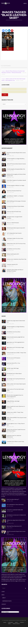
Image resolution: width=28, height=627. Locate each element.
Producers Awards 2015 (12, 264)
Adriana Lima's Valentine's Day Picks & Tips (16, 259)
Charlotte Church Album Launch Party (15, 441)
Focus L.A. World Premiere (13, 222)
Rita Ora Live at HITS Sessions (13, 358)
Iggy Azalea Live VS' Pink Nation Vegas (15, 347)
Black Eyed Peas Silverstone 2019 (14, 526)
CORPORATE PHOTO (6, 601)
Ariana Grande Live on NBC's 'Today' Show (16, 352)
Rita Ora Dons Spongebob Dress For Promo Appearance (15, 395)
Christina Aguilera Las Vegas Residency (15, 158)
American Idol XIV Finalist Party (14, 211)
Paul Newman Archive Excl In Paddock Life (16, 515)
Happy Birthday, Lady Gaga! (13, 401)
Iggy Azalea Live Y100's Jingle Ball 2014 (15, 342)
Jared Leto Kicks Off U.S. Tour (13, 363)
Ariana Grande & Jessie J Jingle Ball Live (15, 337)
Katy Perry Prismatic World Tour (14, 190)
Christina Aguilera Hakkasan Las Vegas (15, 185)
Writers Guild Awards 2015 (13, 254)
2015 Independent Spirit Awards (14, 233)
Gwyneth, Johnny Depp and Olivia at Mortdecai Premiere (15, 270)
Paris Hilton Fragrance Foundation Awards (16, 180)
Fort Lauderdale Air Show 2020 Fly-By (15, 504)
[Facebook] (3, 30)
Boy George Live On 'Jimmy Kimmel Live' (16, 378)
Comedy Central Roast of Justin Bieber (15, 206)
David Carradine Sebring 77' (13, 499)
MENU (3, 594)
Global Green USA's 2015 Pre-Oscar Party (16, 243)
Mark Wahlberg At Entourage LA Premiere (16, 201)
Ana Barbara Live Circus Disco (13, 248)
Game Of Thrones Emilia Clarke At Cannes (16, 164)
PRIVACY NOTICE (16, 623)
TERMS (9, 623)
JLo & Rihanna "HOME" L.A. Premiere (15, 196)
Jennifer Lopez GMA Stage (13, 368)
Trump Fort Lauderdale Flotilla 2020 (15, 509)
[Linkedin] (9, 30)
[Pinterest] (12, 30)
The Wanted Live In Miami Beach (14, 373)
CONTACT (4, 604)
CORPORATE (10, 622)
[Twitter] (6, 30)
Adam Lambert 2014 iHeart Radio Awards (16, 384)
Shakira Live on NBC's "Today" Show (15, 412)
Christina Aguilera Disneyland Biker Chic (16, 169)
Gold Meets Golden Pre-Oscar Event (15, 238)
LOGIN (3, 591)
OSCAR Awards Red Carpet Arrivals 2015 (16, 228)
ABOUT (4, 597)
